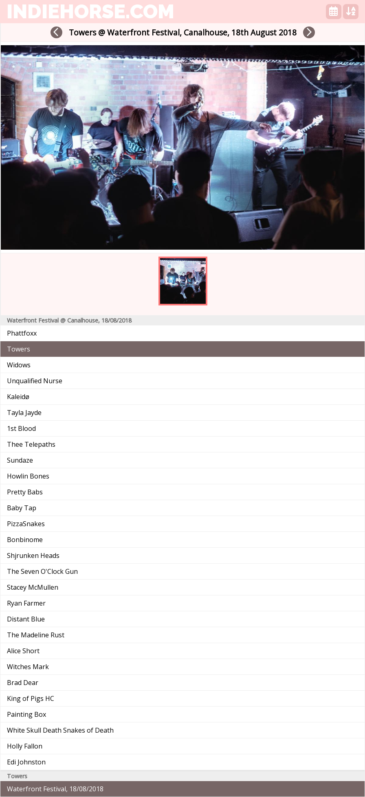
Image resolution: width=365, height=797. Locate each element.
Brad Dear (22, 682)
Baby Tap (21, 507)
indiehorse (90, 11)
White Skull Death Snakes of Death (60, 730)
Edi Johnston (26, 761)
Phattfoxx (22, 333)
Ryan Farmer (26, 603)
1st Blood (21, 428)
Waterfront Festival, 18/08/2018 (55, 788)
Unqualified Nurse (34, 380)
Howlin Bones (28, 476)
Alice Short (23, 650)
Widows (19, 364)
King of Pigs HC (30, 698)
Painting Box (26, 714)
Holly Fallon (24, 746)
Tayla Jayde (24, 412)
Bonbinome (25, 539)
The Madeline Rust (35, 634)
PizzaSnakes (26, 523)
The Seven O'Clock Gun (42, 571)
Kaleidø (18, 396)
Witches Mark (28, 666)
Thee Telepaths (31, 444)
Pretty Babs (25, 491)
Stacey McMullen (32, 587)
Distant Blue (26, 619)
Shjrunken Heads (33, 555)
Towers (18, 349)
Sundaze (20, 460)
